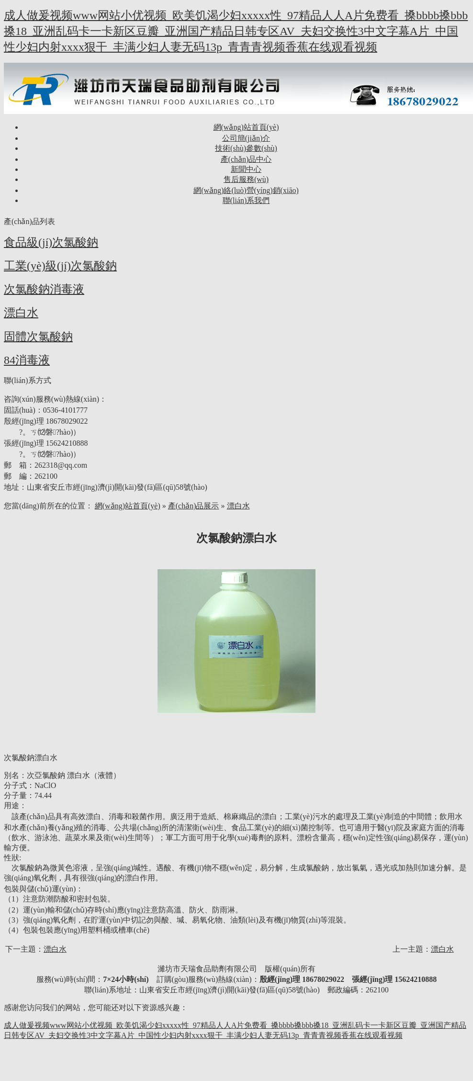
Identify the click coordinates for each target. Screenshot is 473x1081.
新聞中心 (246, 169)
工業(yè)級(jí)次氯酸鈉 (60, 265)
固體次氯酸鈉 (38, 336)
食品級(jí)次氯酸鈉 (51, 242)
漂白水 (21, 312)
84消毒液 (27, 360)
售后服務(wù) (246, 179)
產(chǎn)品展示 (193, 506)
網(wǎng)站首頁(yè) (246, 127)
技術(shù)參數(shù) (246, 148)
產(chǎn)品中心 (246, 159)
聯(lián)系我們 (246, 200)
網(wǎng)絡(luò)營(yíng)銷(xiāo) (246, 190)
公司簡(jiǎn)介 (246, 138)
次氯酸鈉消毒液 (44, 289)
